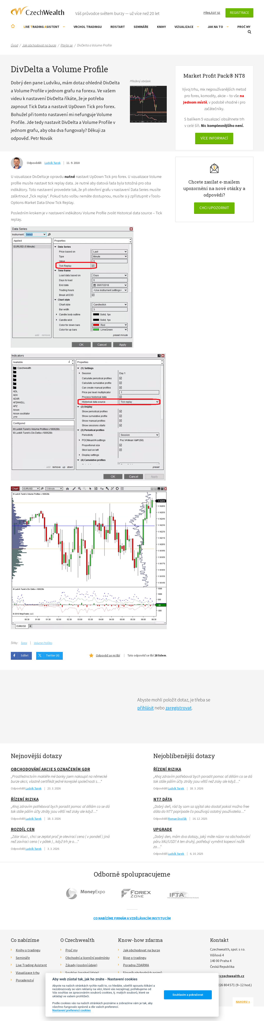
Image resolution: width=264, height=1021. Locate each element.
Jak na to (218, 27)
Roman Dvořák (177, 819)
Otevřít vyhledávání (249, 32)
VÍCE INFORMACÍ (214, 138)
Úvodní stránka (12, 26)
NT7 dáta (162, 799)
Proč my (243, 27)
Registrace (239, 12)
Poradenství (25, 980)
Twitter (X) (52, 655)
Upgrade (162, 829)
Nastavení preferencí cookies (71, 1010)
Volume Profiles (43, 643)
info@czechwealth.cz (227, 976)
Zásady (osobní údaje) (81, 965)
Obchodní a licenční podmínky (87, 957)
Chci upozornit (214, 207)
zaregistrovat (178, 708)
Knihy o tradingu (28, 950)
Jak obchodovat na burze (141, 950)
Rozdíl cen (23, 829)
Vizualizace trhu (27, 972)
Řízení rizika (25, 799)
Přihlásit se (212, 13)
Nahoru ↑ (243, 1002)
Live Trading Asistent (31, 965)
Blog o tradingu (134, 957)
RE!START (117, 27)
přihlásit (145, 708)
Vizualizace (187, 27)
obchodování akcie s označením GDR (50, 769)
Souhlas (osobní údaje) (82, 972)
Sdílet (24, 655)
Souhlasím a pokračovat (188, 994)
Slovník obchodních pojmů (142, 972)
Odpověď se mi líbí (108, 655)
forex (24, 643)
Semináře (141, 27)
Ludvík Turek (53, 163)
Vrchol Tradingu (88, 27)
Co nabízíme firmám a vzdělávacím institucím (132, 918)
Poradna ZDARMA (136, 965)
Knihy (161, 27)
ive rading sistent (44, 27)
